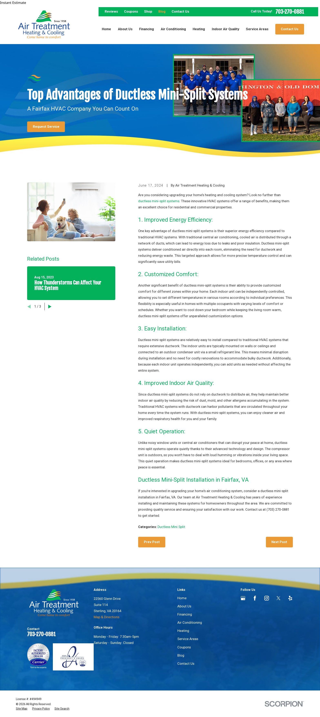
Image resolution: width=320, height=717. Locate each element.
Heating (183, 631)
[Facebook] (254, 598)
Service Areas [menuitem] (257, 29)
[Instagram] (266, 598)
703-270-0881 (290, 11)
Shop (148, 11)
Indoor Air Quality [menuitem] (225, 29)
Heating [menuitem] (199, 29)
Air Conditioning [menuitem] (173, 29)
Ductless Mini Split (171, 527)
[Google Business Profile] (243, 598)
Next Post (279, 542)
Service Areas (187, 639)
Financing (184, 614)
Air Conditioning (189, 623)
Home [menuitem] (106, 29)
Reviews (111, 11)
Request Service (46, 127)
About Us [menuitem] (125, 29)
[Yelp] (290, 598)
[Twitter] (278, 598)
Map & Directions (106, 617)
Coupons (131, 11)
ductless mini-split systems (158, 201)
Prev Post (152, 542)
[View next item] (50, 306)
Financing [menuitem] (146, 29)
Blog (162, 11)
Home (182, 598)
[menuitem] (21, 709)
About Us (184, 606)
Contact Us (180, 11)
